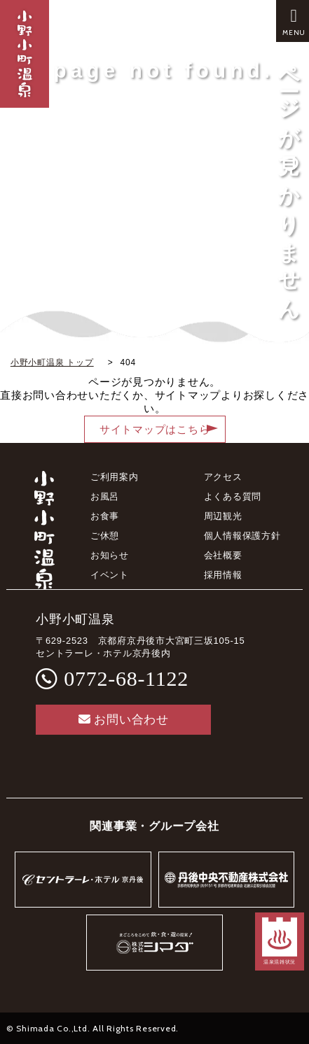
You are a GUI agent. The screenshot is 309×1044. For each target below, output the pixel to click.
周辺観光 (223, 516)
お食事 (104, 516)
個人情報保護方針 (242, 535)
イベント (109, 575)
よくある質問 (233, 496)
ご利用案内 (114, 477)
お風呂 (104, 496)
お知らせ (109, 555)
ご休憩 (104, 535)
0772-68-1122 (126, 678)
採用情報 (223, 575)
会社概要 (223, 555)
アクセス (223, 477)
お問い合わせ (123, 719)
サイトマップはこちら (154, 429)
